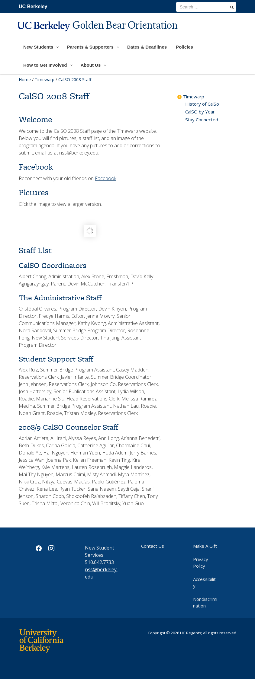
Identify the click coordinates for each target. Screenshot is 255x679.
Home (25, 79)
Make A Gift (205, 546)
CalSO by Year (200, 112)
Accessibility (204, 582)
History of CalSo (202, 104)
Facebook (105, 178)
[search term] (206, 7)
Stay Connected (201, 119)
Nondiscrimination (205, 602)
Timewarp (44, 79)
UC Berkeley (33, 6)
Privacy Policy (200, 562)
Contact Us (152, 546)
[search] (232, 7)
